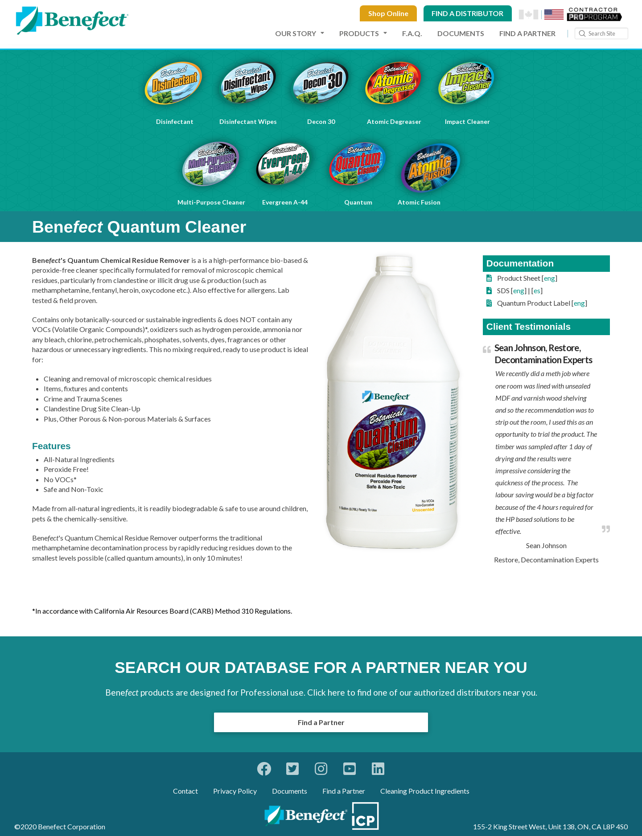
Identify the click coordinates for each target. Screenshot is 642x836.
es (537, 290)
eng (549, 278)
